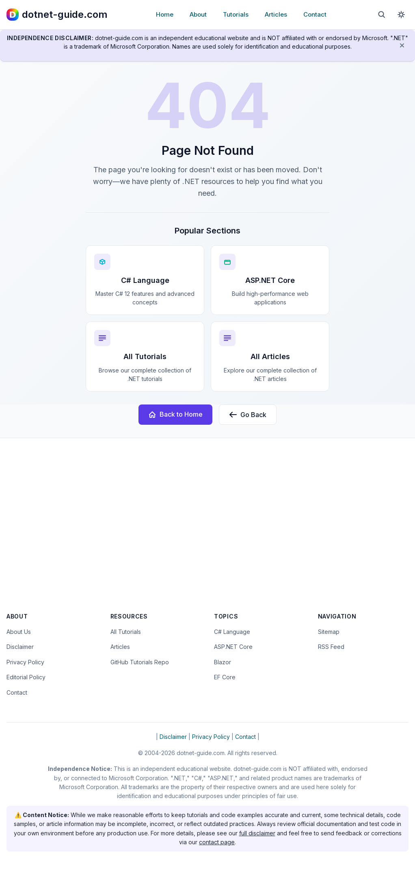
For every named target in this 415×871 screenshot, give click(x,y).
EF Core (225, 677)
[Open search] (381, 14)
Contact (314, 14)
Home (164, 14)
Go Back (247, 415)
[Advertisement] (207, 530)
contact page (217, 842)
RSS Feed (331, 646)
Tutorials (236, 14)
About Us (18, 631)
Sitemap (328, 631)
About (198, 14)
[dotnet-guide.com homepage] (57, 14)
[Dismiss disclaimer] (402, 45)
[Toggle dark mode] (401, 14)
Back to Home (175, 414)
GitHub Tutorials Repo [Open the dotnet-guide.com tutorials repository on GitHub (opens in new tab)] (139, 662)
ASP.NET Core (233, 646)
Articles (276, 14)
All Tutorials (125, 631)
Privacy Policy (25, 662)
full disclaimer (257, 833)
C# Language (232, 631)
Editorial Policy (25, 677)
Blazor (222, 662)
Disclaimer (20, 646)
